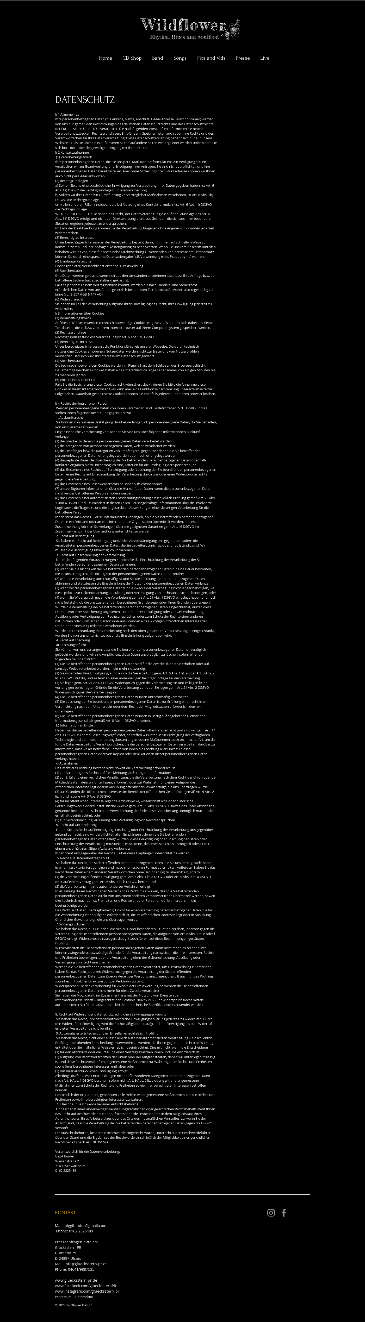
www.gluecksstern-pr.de (76, 1280)
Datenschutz (84, 1297)
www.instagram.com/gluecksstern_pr (87, 1291)
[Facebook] (284, 1213)
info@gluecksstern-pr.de (86, 1263)
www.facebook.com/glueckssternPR (85, 1285)
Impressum (63, 1297)
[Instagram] (271, 1213)
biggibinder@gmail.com (85, 1225)
